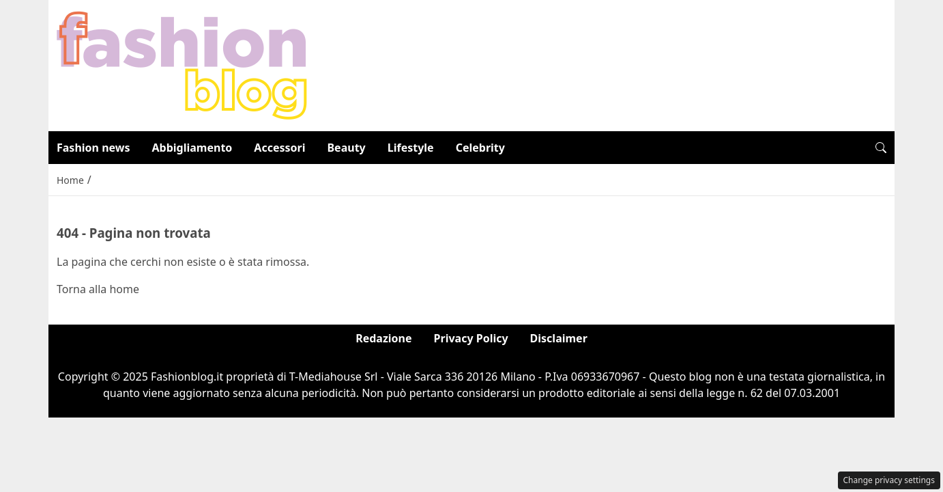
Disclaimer (558, 338)
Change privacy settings (889, 480)
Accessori (279, 147)
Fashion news (93, 147)
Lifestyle (411, 147)
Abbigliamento (192, 147)
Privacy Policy (471, 338)
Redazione (383, 338)
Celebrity (480, 147)
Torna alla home (98, 289)
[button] (880, 147)
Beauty (346, 147)
